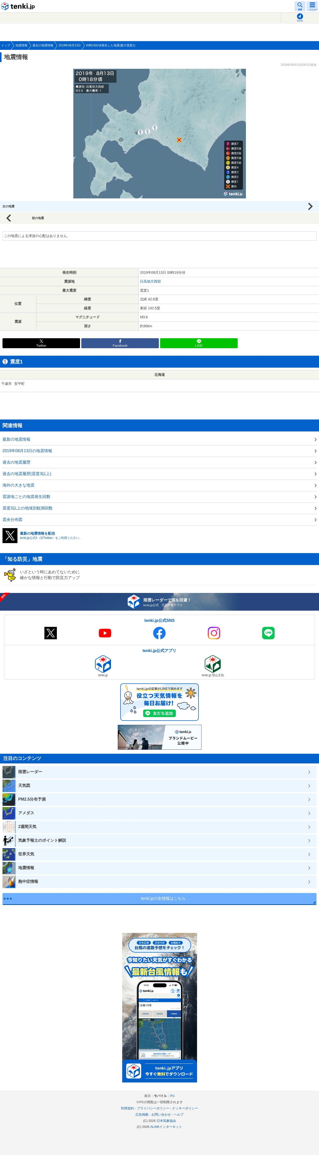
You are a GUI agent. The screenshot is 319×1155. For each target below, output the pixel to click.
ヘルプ (179, 1114)
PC (172, 1096)
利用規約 (127, 1108)
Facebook (120, 345)
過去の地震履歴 (16, 462)
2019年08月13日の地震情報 (27, 451)
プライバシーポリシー (153, 1108)
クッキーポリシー (185, 1108)
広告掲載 (141, 1114)
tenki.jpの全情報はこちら (163, 898)
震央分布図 (12, 519)
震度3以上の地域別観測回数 (27, 508)
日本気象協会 (166, 1121)
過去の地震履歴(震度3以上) (26, 474)
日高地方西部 (150, 281)
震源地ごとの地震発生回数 (26, 497)
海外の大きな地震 (18, 485)
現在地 (300, 21)
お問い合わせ (161, 1114)
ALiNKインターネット (166, 1127)
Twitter (41, 345)
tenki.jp (18, 6)
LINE (199, 345)
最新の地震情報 (16, 439)
